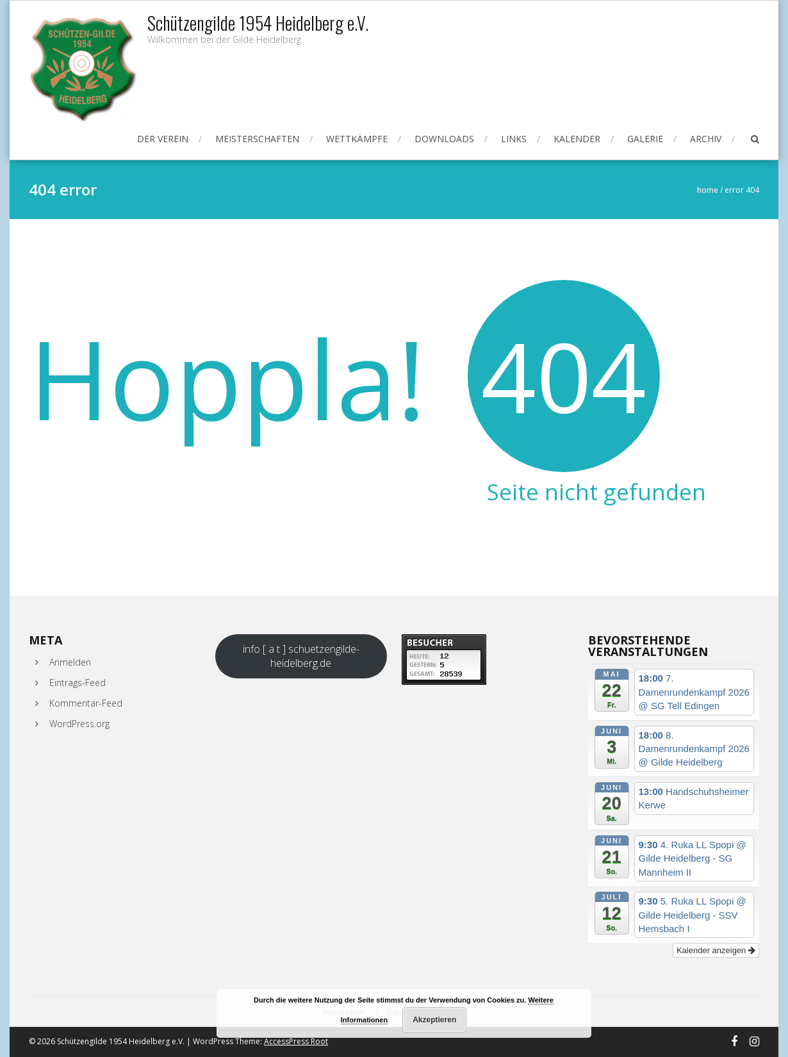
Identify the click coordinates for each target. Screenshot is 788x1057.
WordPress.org (79, 723)
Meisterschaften (257, 139)
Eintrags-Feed (77, 682)
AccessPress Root (296, 1041)
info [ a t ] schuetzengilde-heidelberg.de (301, 656)
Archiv (705, 139)
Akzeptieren (434, 1019)
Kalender (577, 139)
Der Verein (162, 139)
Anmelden (70, 662)
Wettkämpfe (357, 139)
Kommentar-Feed (85, 703)
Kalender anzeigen (716, 950)
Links (514, 139)
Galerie (645, 139)
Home (707, 189)
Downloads (444, 139)
